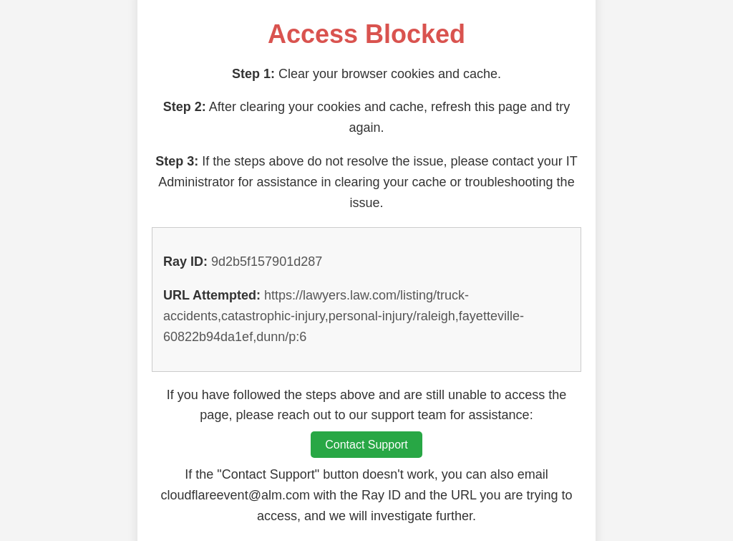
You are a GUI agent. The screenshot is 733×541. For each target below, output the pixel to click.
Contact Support (366, 445)
